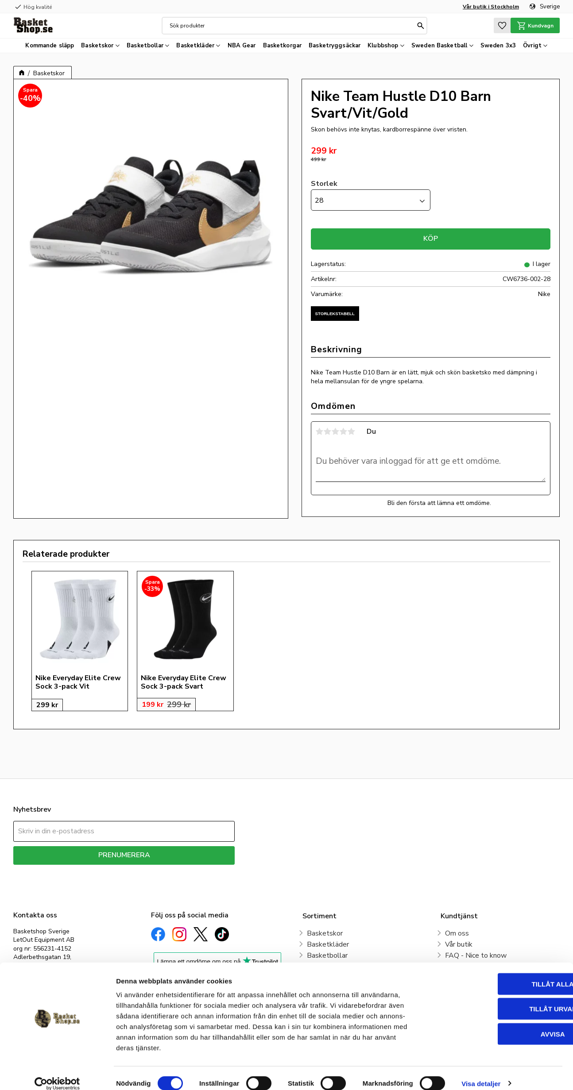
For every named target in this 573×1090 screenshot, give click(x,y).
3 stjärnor (336, 431)
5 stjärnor (352, 431)
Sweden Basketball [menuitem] (439, 46)
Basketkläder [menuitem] (195, 46)
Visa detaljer (480, 1072)
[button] (500, 25)
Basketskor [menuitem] (97, 46)
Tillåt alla (499, 973)
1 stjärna (320, 431)
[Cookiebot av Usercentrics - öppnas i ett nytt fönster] (57, 1072)
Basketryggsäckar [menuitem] (334, 46)
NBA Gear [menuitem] (242, 46)
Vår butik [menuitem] (458, 944)
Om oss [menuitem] (457, 933)
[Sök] (420, 25)
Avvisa (499, 1023)
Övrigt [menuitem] (532, 46)
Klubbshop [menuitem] (383, 46)
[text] (430, 151)
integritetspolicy (155, 871)
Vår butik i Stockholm (491, 6)
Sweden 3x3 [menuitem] (498, 46)
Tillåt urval (499, 998)
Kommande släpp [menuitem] (49, 46)
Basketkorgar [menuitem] (282, 46)
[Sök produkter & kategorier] (291, 25)
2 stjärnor (328, 431)
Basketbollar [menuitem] (145, 46)
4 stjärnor (344, 431)
